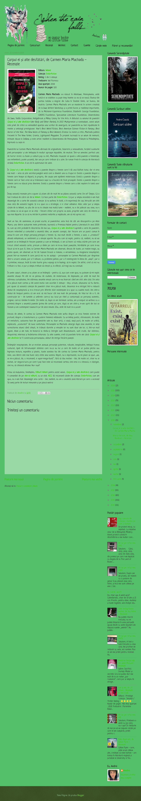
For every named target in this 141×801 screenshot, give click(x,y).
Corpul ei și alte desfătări (18, 122)
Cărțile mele (101, 46)
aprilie (116, 469)
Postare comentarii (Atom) (26, 486)
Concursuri (35, 45)
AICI (50, 376)
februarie (117, 479)
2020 (113, 415)
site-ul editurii (31, 376)
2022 (113, 405)
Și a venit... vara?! (114, 592)
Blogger (80, 795)
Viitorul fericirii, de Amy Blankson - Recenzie (122, 437)
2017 (113, 490)
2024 (113, 395)
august (116, 454)
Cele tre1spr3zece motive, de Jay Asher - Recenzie (127, 611)
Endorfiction (51, 74)
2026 (113, 386)
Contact (74, 45)
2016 (113, 495)
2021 (113, 410)
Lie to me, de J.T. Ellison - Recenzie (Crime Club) (125, 690)
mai (114, 464)
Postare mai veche (92, 479)
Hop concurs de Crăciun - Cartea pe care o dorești (126, 521)
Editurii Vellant (42, 372)
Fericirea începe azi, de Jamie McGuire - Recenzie (126, 663)
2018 (113, 485)
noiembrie (117, 424)
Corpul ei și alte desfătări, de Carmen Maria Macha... (124, 429)
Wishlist (61, 45)
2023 (113, 400)
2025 (113, 390)
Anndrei (126, 771)
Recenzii (49, 45)
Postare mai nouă (14, 479)
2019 (113, 420)
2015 (113, 500)
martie (116, 474)
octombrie (117, 444)
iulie (115, 459)
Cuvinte (87, 45)
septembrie (118, 449)
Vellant (48, 70)
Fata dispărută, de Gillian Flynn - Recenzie (126, 742)
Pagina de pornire (16, 45)
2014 (113, 505)
